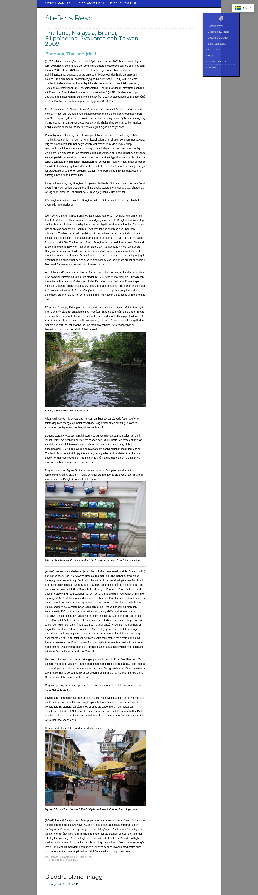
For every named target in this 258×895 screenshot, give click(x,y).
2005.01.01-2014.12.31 (58, 3)
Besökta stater (215, 26)
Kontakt (212, 67)
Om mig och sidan (217, 61)
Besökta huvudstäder (219, 31)
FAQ (210, 55)
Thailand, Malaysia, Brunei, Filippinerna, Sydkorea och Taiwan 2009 (70, 858)
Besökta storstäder (218, 37)
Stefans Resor (70, 17)
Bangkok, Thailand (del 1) (71, 54)
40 (73, 884)
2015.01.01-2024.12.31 (90, 3)
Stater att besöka (217, 43)
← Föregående (53, 884)
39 (69, 884)
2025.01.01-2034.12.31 (123, 3)
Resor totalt (214, 49)
